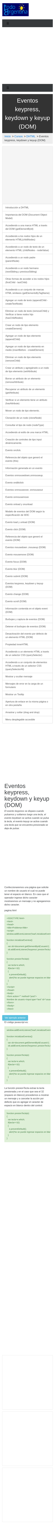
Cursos (18, 136)
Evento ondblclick (14, 482)
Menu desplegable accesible (20, 719)
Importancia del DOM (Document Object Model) (26, 216)
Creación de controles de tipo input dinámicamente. (23, 441)
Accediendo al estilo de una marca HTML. (27, 432)
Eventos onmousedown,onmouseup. (24, 475)
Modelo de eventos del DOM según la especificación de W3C (25, 513)
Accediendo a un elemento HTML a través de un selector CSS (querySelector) (27, 653)
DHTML (30, 136)
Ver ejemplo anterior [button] (15, 1018)
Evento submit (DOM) (16, 576)
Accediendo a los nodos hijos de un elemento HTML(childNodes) (23, 238)
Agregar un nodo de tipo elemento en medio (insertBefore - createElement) (24, 348)
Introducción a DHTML (17, 207)
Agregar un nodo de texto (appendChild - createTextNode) (26, 302)
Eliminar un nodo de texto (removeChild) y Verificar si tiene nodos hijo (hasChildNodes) (27, 314)
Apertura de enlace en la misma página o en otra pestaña (26, 703)
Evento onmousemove (17, 497)
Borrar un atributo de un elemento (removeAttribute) (22, 380)
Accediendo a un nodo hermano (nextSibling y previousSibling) (22, 270)
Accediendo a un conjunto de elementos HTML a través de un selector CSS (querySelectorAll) (26, 666)
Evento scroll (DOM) (15, 601)
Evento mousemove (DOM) (19, 554)
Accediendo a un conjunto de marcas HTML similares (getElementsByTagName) (27, 291)
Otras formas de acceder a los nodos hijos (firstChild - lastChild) (27, 281)
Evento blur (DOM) (15, 569)
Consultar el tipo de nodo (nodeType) (24, 425)
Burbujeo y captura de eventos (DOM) (25, 619)
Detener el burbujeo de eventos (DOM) (25, 626)
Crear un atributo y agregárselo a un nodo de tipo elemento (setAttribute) (27, 370)
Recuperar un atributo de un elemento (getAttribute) (25, 391)
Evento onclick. (13, 450)
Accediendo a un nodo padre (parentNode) (20, 259)
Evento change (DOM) (17, 594)
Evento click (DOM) (15, 529)
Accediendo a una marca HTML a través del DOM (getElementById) (26, 227)
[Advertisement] (42, 9)
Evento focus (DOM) (16, 562)
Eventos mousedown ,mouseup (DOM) (25, 547)
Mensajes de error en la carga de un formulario (24, 685)
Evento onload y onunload (18, 504)
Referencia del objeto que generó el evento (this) (24, 459)
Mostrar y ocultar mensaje (18, 676)
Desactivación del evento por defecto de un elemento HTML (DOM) (26, 635)
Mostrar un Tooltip (14, 694)
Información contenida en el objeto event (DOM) (26, 610)
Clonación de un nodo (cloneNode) (23, 418)
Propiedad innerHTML (16, 644)
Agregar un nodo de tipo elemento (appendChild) (23, 338)
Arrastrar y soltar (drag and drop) (22, 712)
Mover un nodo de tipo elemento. (22, 410)
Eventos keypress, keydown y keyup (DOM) (24, 585)
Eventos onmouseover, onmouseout (24, 490)
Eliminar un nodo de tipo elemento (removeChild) (23, 359)
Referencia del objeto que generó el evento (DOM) (24, 538)
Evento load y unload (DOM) (20, 522)
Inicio (8, 136)
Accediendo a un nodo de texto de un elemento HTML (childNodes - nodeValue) (27, 249)
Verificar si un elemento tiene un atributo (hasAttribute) (26, 402)
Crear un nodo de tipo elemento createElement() (21, 327)
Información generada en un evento (23, 468)
